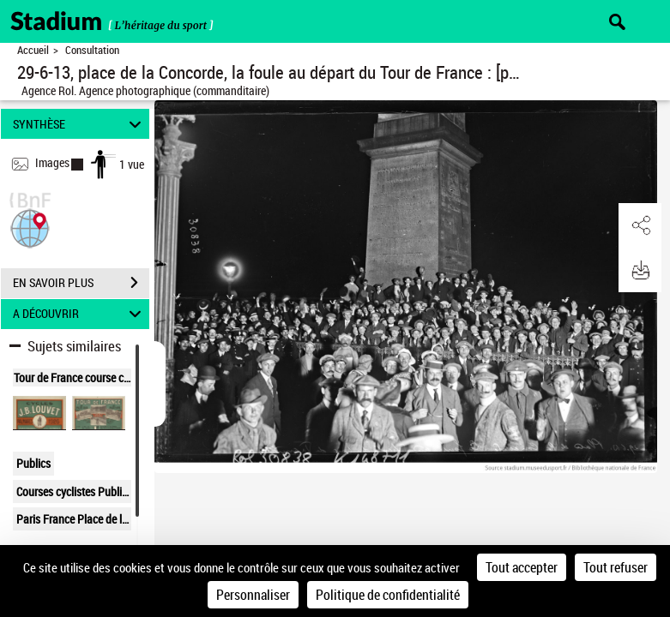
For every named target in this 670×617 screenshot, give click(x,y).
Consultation (92, 50)
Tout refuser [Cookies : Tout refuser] (615, 567)
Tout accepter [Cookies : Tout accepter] (522, 567)
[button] (30, 227)
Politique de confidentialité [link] (388, 594)
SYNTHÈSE (80, 124)
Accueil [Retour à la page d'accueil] (33, 50)
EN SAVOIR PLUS (81, 283)
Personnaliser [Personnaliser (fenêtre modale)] (253, 594)
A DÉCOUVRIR (80, 314)
